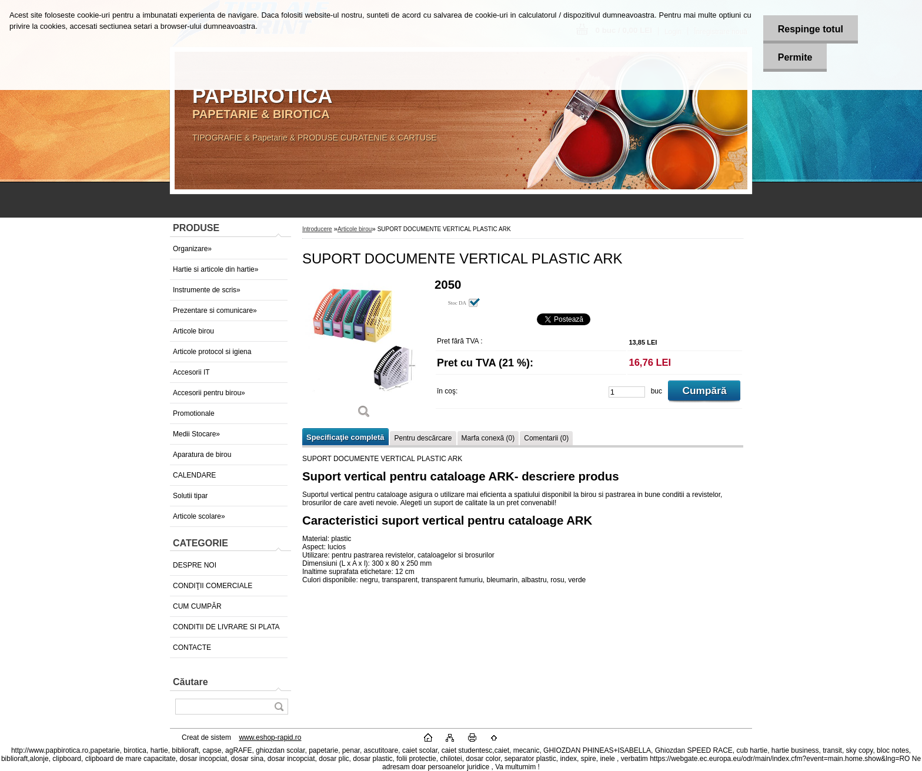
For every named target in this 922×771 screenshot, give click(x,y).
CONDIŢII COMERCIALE (212, 586)
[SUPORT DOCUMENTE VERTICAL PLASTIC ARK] (364, 352)
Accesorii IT (191, 372)
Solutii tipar (190, 496)
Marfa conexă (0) (488, 438)
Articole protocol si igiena (212, 352)
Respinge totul (810, 29)
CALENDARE (194, 475)
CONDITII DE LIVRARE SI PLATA (226, 627)
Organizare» (192, 249)
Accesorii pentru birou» (209, 393)
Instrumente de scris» (206, 290)
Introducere (317, 229)
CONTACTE (192, 647)
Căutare (190, 682)
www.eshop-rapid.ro (270, 737)
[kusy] (627, 392)
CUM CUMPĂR (197, 606)
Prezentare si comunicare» (215, 310)
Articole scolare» (199, 516)
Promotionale (194, 413)
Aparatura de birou (202, 454)
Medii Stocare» (196, 434)
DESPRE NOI (194, 565)
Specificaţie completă (345, 437)
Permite (795, 57)
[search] (279, 706)
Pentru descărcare (423, 438)
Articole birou (193, 331)
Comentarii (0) (546, 438)
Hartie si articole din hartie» (215, 269)
